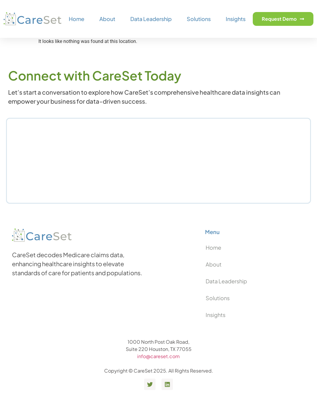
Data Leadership (151, 18)
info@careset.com (158, 356)
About (107, 18)
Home (76, 18)
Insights (236, 18)
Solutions (199, 18)
